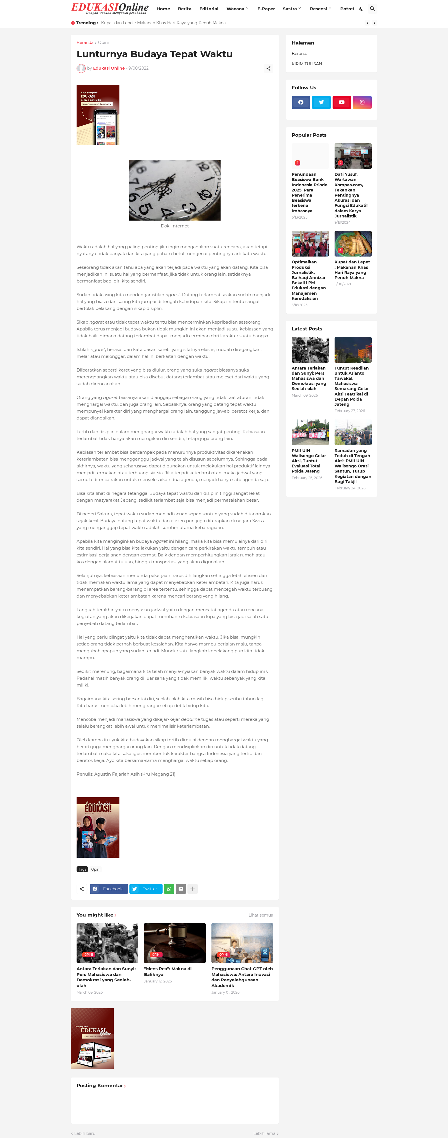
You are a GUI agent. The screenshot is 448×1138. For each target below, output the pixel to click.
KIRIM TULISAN (307, 63)
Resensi (318, 8)
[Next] (374, 23)
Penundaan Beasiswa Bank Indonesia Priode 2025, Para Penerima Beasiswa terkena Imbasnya (309, 192)
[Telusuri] (372, 9)
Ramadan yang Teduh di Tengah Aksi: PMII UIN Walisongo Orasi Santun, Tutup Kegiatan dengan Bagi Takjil (353, 466)
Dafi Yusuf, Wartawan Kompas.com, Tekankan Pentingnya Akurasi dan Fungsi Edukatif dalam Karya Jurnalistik (351, 195)
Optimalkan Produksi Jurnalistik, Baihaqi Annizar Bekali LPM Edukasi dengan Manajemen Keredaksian (309, 280)
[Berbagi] (268, 68)
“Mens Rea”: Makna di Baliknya (168, 971)
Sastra (290, 8)
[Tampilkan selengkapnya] (192, 889)
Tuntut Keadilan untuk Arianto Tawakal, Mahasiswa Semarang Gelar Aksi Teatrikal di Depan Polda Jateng (352, 386)
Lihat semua (261, 915)
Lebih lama (264, 1133)
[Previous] (367, 23)
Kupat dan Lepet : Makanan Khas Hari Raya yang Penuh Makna (163, 22)
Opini (103, 43)
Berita (184, 8)
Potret (347, 8)
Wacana (235, 8)
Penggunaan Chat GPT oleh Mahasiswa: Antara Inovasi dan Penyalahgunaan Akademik (242, 977)
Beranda (85, 43)
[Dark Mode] (361, 9)
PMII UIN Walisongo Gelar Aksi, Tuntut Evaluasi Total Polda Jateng (309, 461)
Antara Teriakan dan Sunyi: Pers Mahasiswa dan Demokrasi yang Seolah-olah (106, 977)
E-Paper (266, 8)
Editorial (209, 8)
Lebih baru (84, 1133)
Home (163, 8)
